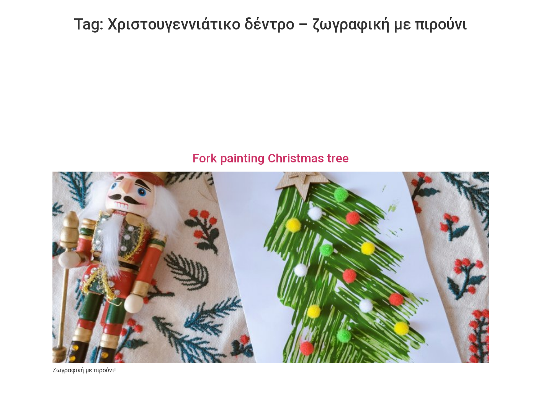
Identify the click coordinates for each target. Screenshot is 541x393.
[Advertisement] (270, 93)
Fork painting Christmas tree (271, 158)
